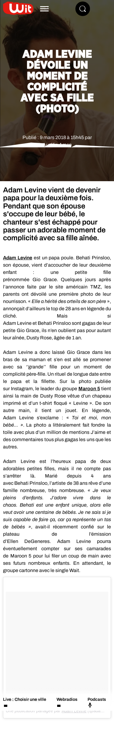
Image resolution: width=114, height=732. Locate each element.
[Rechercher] (82, 9)
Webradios (67, 699)
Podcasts (97, 702)
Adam (17, 257)
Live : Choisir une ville (24, 699)
